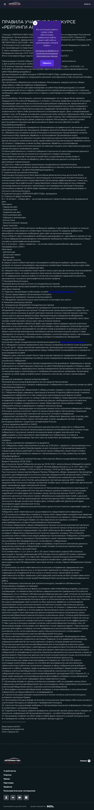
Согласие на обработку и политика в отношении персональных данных (47, 63)
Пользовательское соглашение (19, 791)
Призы (7, 779)
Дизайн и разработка (42, 806)
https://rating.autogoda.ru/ (61, 292)
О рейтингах (10, 771)
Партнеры (9, 783)
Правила (8, 787)
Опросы (7, 775)
